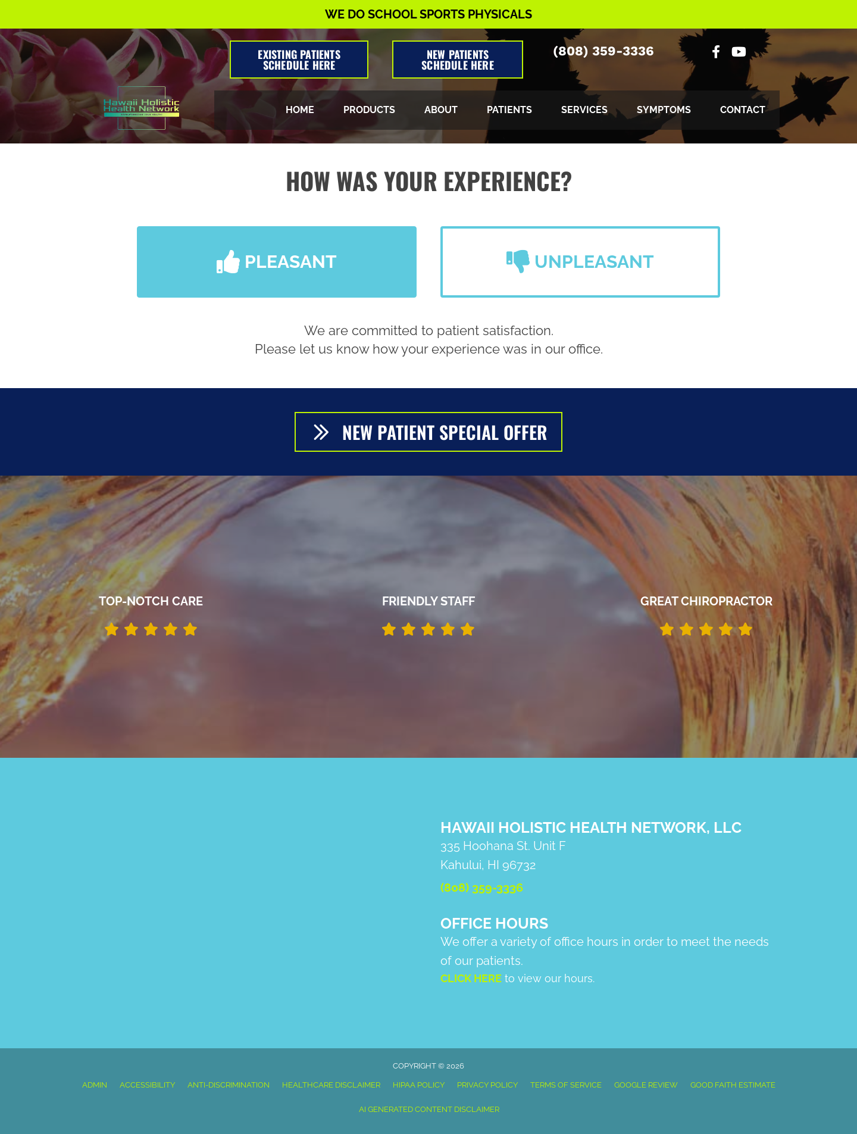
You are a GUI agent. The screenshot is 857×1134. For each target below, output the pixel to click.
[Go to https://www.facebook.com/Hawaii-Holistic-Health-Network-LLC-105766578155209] (715, 53)
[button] (277, 262)
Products (369, 109)
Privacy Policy (487, 1084)
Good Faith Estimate (732, 1084)
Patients (509, 109)
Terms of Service (566, 1084)
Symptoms (664, 109)
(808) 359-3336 (603, 50)
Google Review (646, 1084)
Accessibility (147, 1084)
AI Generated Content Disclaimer (429, 1109)
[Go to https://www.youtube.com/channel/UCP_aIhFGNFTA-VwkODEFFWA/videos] (738, 53)
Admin (94, 1084)
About (441, 109)
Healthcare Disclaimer (331, 1084)
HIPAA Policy (419, 1084)
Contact (742, 109)
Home (300, 109)
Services (584, 109)
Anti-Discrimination (228, 1084)
